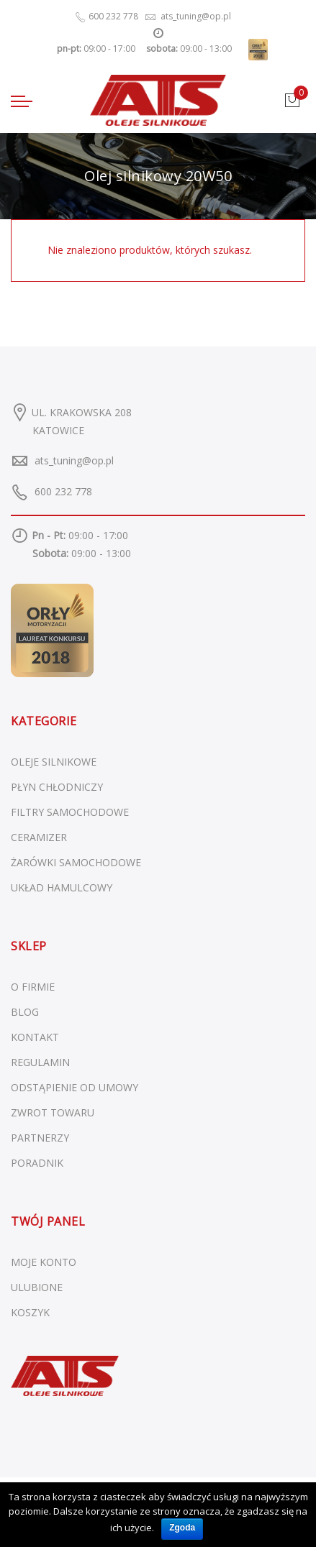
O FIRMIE (33, 986)
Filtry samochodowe (70, 812)
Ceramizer (39, 837)
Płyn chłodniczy (57, 787)
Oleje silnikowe (53, 761)
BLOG (25, 1012)
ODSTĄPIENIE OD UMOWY (74, 1087)
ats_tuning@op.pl (74, 460)
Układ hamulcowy (61, 887)
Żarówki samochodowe (76, 862)
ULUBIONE (37, 1287)
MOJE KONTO (43, 1262)
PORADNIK (37, 1163)
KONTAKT (35, 1037)
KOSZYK (30, 1312)
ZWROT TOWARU (52, 1112)
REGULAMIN (40, 1062)
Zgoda (182, 1528)
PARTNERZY (40, 1137)
